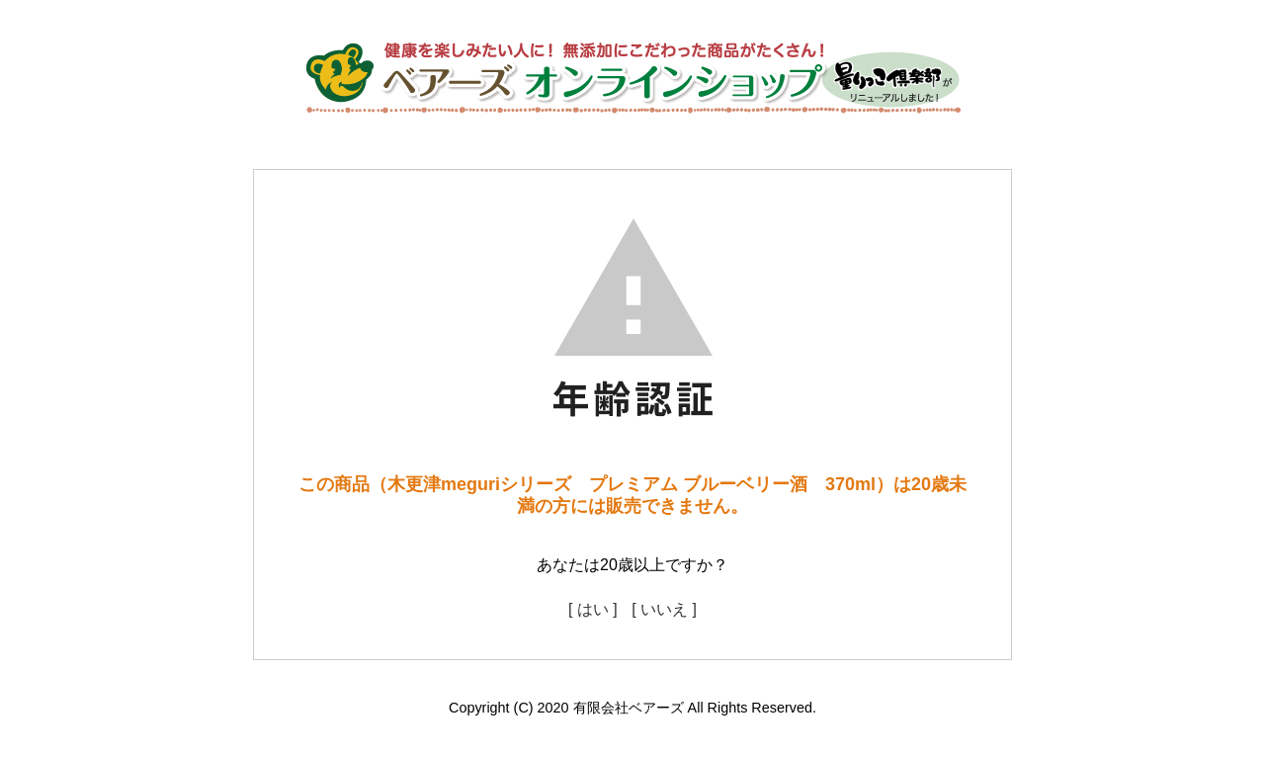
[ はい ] (593, 609)
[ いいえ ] (664, 609)
